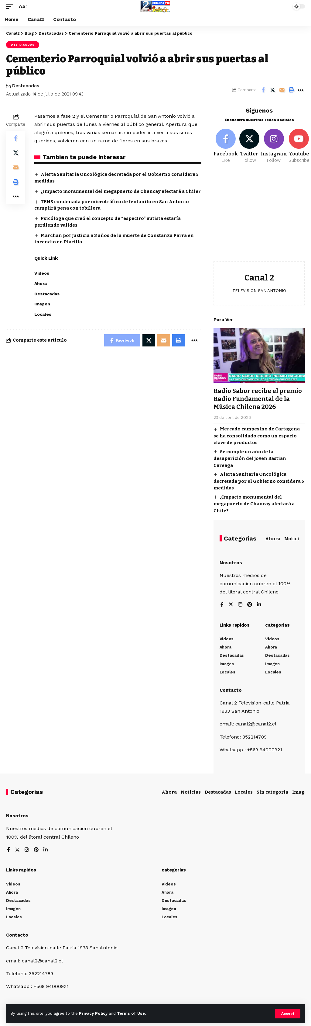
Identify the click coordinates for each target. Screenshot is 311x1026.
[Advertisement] (259, 217)
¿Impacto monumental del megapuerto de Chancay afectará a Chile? (121, 191)
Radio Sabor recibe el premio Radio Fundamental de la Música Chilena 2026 (258, 398)
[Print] (291, 90)
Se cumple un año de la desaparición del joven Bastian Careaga (250, 458)
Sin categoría (272, 792)
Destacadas (23, 44)
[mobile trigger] (11, 6)
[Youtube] (299, 146)
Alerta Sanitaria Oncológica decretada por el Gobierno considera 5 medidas (259, 481)
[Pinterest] (249, 604)
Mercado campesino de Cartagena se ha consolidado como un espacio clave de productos (257, 435)
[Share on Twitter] (272, 90)
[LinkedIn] (259, 604)
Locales (244, 792)
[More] (300, 90)
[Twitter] (249, 146)
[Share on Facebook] (263, 90)
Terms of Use (131, 1013)
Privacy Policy (93, 1013)
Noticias (294, 538)
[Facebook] (226, 146)
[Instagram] (274, 146)
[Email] (282, 90)
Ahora (272, 538)
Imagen (301, 792)
